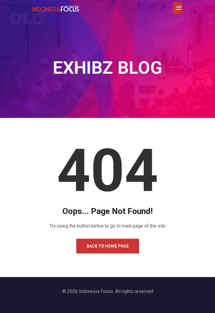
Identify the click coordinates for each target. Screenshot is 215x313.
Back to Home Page (108, 246)
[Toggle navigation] (178, 8)
